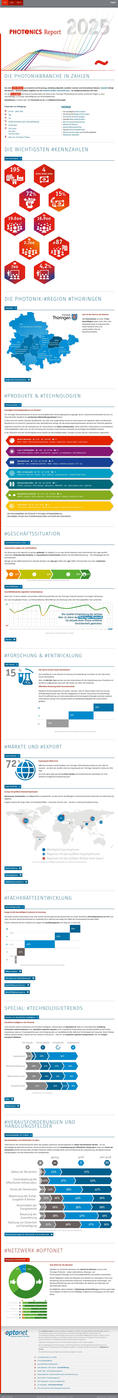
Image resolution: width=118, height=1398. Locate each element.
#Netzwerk (67, 134)
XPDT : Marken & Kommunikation (54, 1394)
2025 (5, 3)
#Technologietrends (77, 129)
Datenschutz (101, 1394)
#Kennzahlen (81, 111)
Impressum (112, 1394)
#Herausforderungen (71, 132)
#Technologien (79, 116)
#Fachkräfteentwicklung (72, 127)
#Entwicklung (80, 121)
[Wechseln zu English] (113, 2)
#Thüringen (85, 114)
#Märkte (66, 124)
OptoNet (105, 88)
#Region (77, 114)
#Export (75, 124)
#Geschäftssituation (78, 119)
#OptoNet (75, 134)
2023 (12, 3)
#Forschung (67, 121)
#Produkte (67, 116)
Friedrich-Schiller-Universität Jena (57, 90)
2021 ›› (19, 3)
